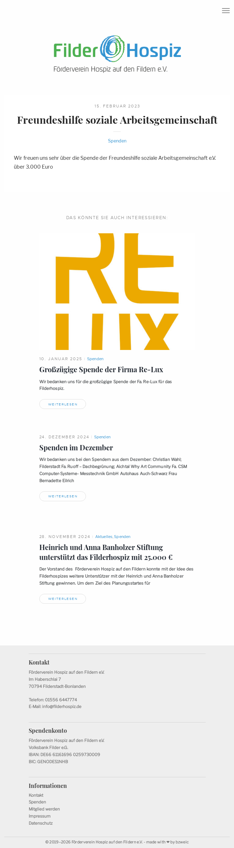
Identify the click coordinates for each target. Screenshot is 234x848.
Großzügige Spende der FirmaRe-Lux (101, 369)
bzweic (182, 842)
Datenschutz (41, 823)
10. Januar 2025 (61, 358)
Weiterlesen (63, 404)
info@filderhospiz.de (61, 706)
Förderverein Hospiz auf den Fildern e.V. (107, 842)
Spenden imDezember (76, 447)
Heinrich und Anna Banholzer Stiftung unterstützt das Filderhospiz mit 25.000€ (106, 552)
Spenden (117, 141)
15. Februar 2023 (118, 106)
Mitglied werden (44, 809)
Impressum (40, 816)
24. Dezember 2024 (64, 436)
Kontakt (36, 795)
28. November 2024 (65, 536)
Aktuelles (104, 536)
